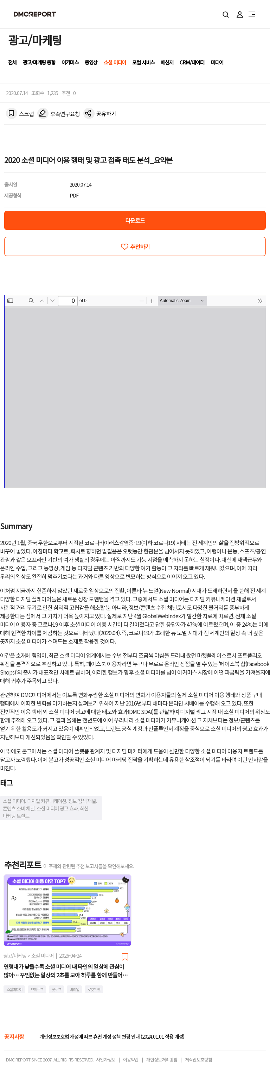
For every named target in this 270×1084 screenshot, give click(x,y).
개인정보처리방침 (161, 1059)
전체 (12, 62)
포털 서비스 (143, 62)
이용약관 (131, 1059)
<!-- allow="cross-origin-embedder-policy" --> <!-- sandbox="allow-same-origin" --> (135, 391)
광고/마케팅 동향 (39, 62)
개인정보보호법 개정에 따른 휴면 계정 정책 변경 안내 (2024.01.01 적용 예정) (111, 1036)
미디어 (217, 62)
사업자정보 (105, 1059)
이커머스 (70, 62)
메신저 (167, 62)
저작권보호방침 (198, 1059)
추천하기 (140, 246)
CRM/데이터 (192, 62)
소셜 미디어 (115, 62)
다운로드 (135, 220)
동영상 (91, 62)
